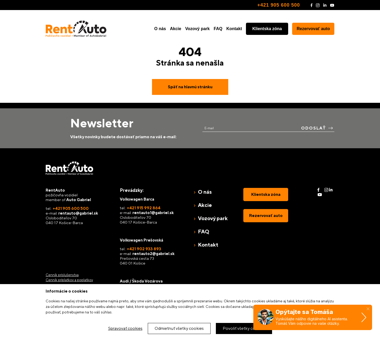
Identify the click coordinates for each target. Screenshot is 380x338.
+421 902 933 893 (144, 249)
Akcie (175, 28)
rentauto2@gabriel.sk (153, 253)
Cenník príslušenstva (62, 275)
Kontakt (234, 28)
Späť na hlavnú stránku (190, 86)
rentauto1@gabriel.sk (153, 212)
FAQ (218, 28)
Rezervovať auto (313, 28)
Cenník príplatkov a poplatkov (69, 280)
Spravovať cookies (125, 328)
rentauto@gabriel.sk (78, 213)
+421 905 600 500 (278, 5)
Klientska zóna (267, 28)
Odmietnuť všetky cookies (179, 328)
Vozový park (197, 28)
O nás (160, 28)
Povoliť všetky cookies (244, 328)
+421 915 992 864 (143, 208)
